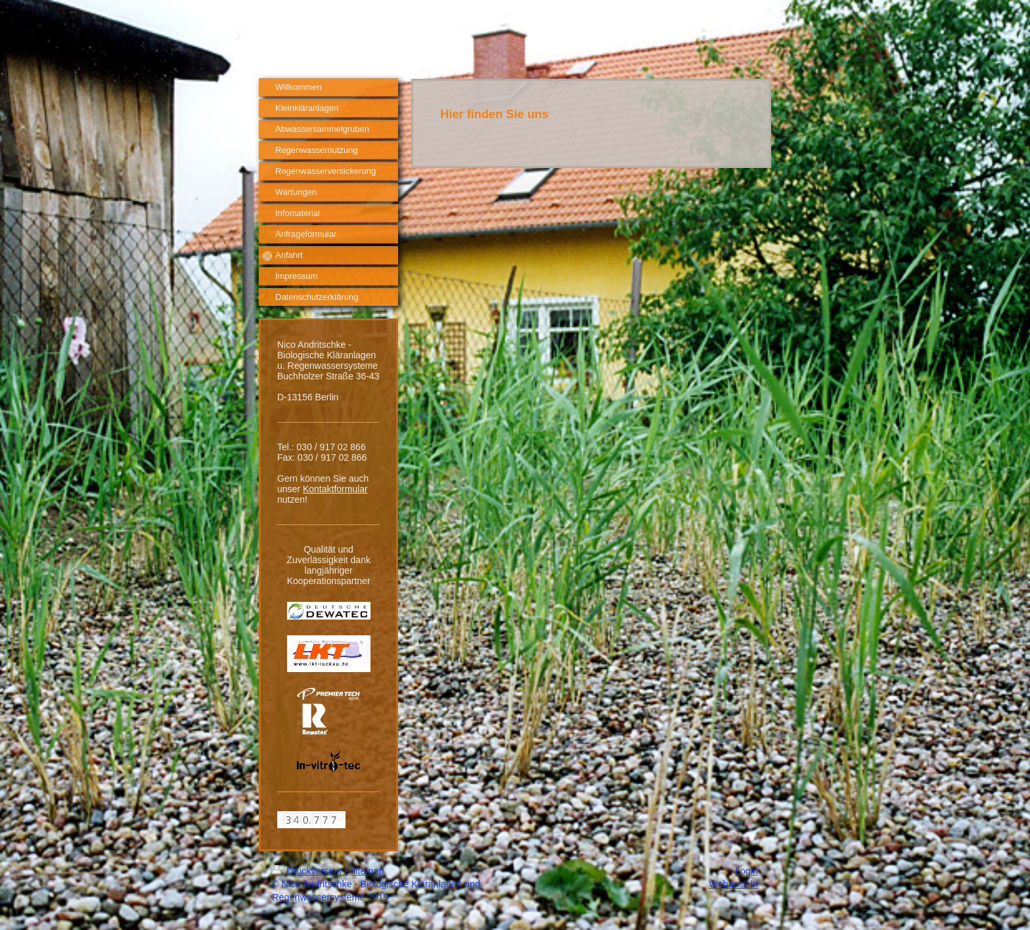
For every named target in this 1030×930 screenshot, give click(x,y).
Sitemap (366, 871)
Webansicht (733, 884)
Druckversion (308, 871)
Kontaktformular (335, 489)
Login (746, 871)
